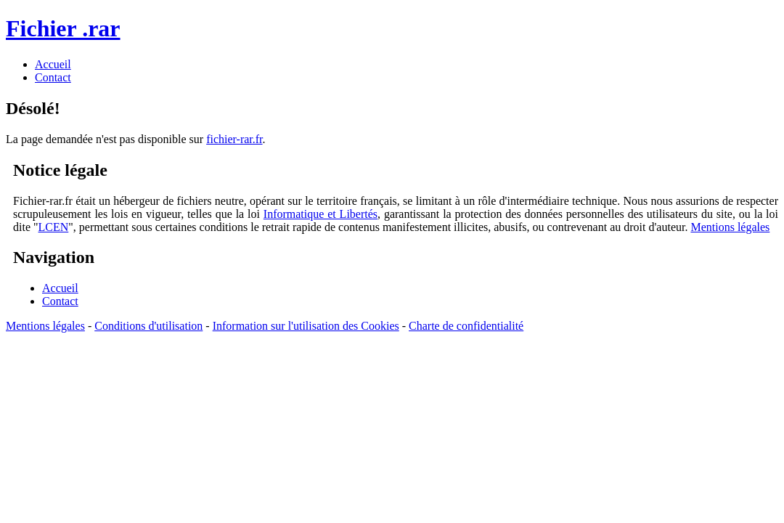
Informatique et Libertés (320, 214)
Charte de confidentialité (466, 326)
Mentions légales (729, 227)
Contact (60, 301)
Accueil (60, 288)
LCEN (53, 227)
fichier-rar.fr (234, 139)
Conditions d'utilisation (148, 326)
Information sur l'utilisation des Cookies (306, 326)
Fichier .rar (63, 28)
